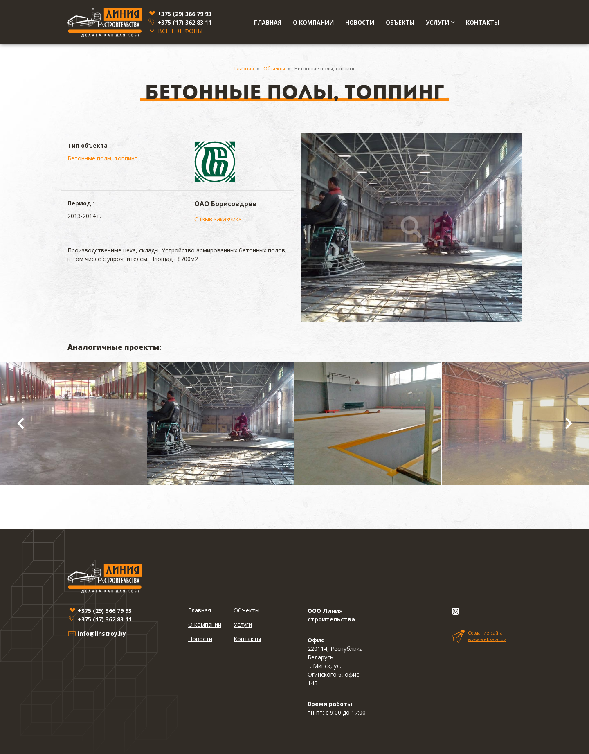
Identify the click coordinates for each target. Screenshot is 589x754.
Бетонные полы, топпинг (102, 158)
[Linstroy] (104, 22)
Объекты (400, 22)
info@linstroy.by (102, 633)
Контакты (482, 22)
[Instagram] (455, 611)
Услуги (440, 22)
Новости (359, 22)
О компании (313, 22)
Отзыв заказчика (218, 219)
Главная (267, 22)
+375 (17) (184, 22)
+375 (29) (184, 14)
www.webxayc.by (487, 639)
